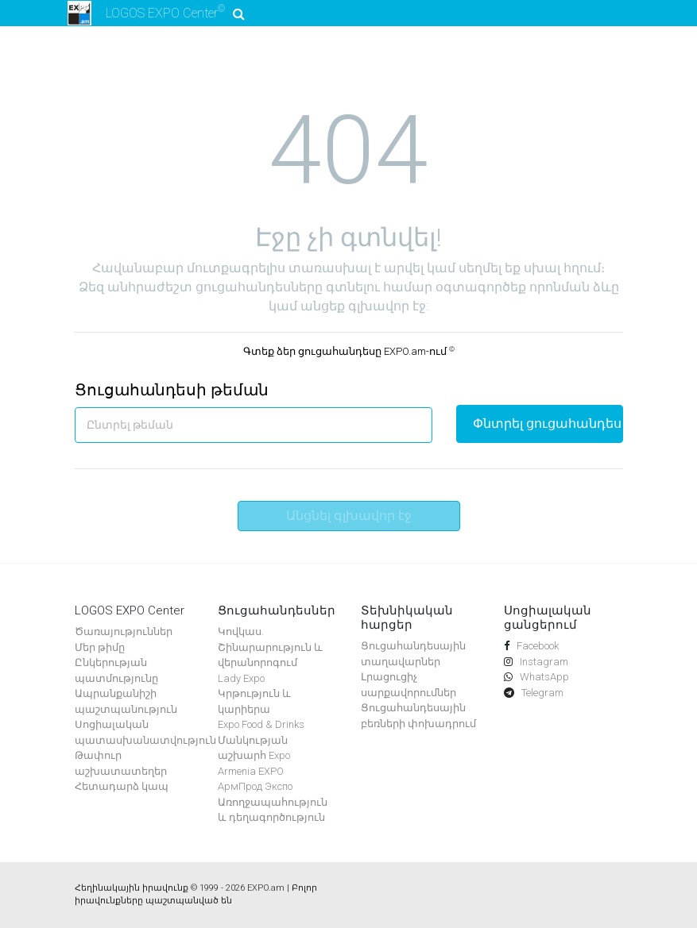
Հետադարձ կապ (121, 786)
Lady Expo (241, 678)
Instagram (542, 662)
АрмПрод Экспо (255, 786)
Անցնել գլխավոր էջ (349, 515)
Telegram (541, 693)
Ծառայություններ (123, 631)
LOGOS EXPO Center (154, 13)
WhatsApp (543, 677)
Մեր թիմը (100, 647)
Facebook (536, 646)
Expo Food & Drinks (261, 724)
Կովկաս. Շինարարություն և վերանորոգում (270, 647)
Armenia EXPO (251, 771)
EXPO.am (266, 888)
